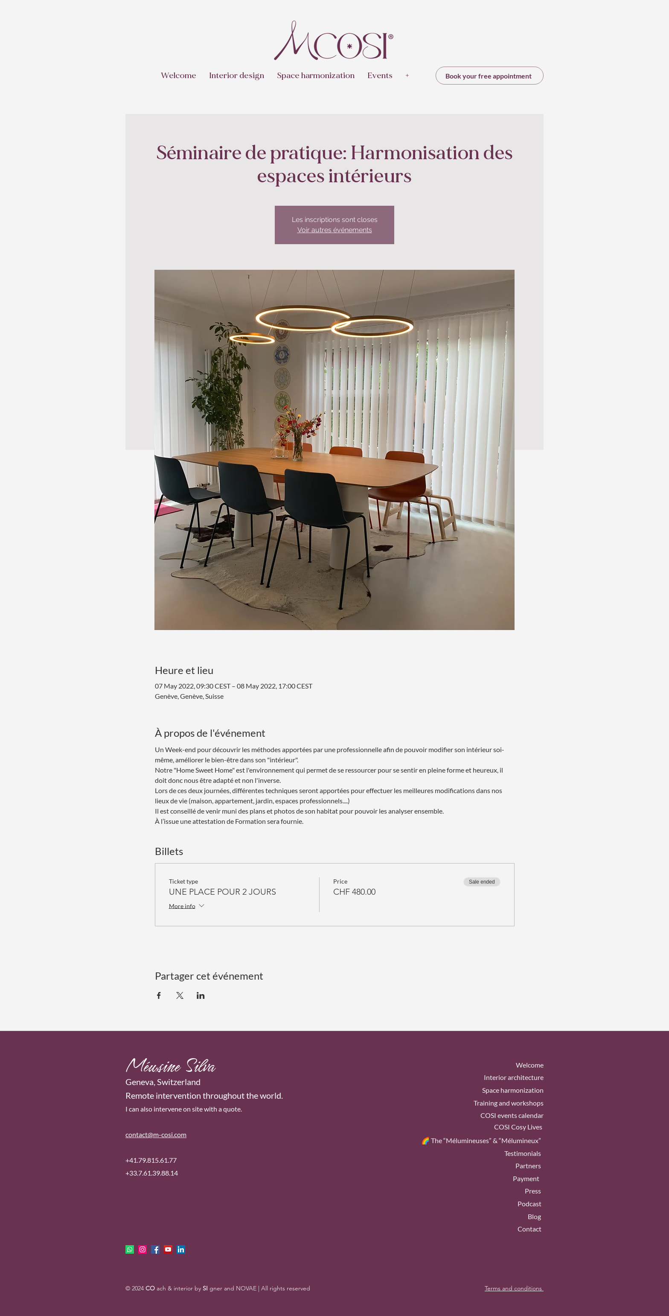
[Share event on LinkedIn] (201, 995)
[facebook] (155, 1249)
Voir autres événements (334, 230)
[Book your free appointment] (490, 76)
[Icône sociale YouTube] (168, 1249)
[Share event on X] (180, 995)
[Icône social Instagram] (142, 1249)
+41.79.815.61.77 (151, 1160)
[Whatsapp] (129, 1249)
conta (133, 1134)
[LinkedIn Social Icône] (181, 1249)
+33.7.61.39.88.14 (151, 1173)
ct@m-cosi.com (164, 1134)
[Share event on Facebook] (159, 995)
